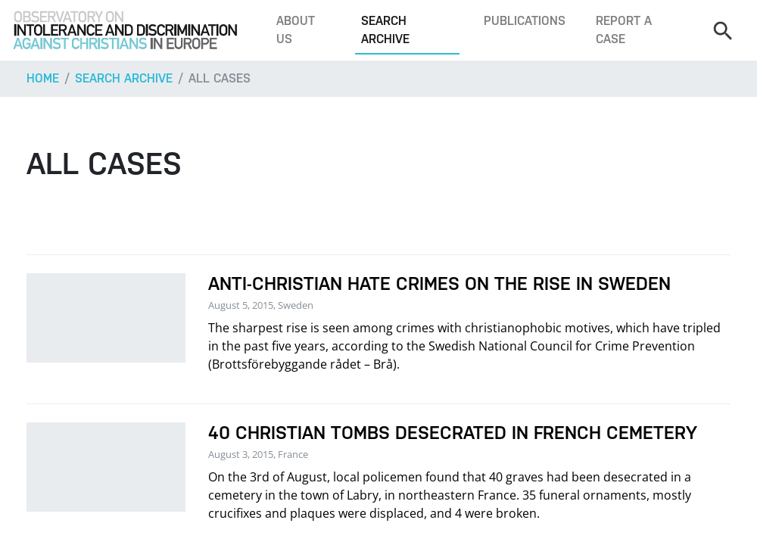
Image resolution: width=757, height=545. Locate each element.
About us (295, 30)
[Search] (722, 30)
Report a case (624, 30)
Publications (524, 21)
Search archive (385, 30)
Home (42, 78)
